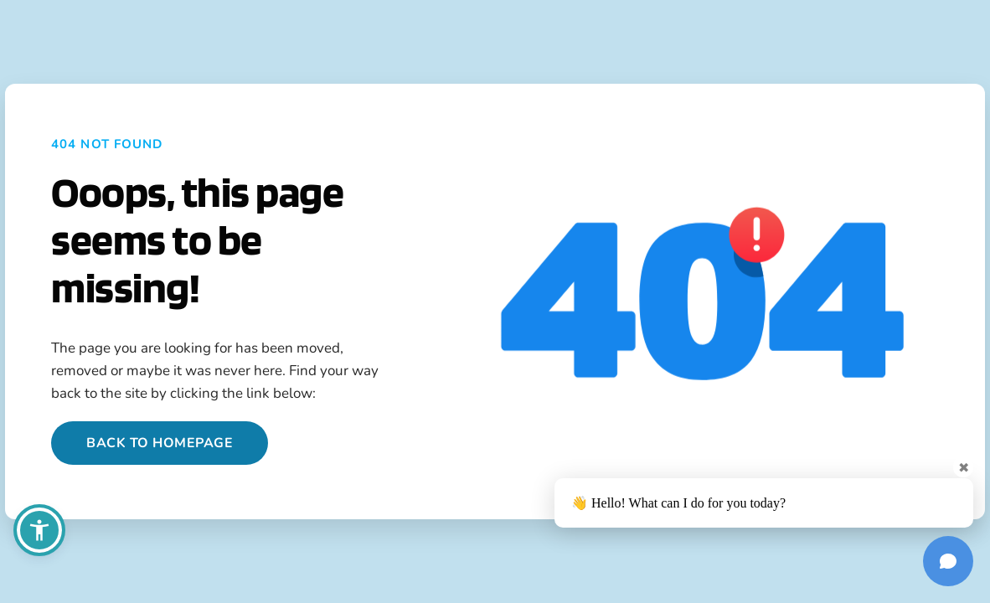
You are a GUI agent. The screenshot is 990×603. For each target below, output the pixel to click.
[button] (39, 530)
